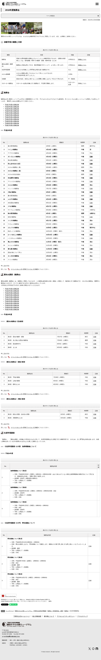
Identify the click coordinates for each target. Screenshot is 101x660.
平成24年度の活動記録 (12, 119)
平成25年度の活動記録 (12, 121)
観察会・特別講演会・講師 (55, 611)
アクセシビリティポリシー (66, 616)
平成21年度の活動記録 (12, 113)
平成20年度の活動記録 (12, 111)
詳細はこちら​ (82, 69)
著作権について (49, 616)
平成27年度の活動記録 (12, 125)
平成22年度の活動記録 (12, 115)
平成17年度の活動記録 (12, 104)
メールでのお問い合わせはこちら (11, 636)
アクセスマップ (82, 616)
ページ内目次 (50, 16)
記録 (91, 156)
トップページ (10, 611)
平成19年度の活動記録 (12, 109)
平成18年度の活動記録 (12, 106)
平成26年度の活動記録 (12, 123)
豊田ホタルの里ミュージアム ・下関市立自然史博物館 (30, 611)
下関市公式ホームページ (21, 616)
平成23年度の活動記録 (12, 117)
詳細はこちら (82, 59)
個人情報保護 (36, 616)
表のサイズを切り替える (50, 50)
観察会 (66, 611)
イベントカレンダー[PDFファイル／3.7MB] (24, 269)
